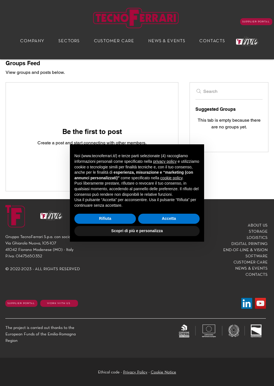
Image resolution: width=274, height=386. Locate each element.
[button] (32, 41)
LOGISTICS (257, 238)
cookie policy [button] (171, 178)
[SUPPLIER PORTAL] (256, 21)
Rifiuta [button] (105, 218)
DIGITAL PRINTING (249, 244)
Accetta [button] (169, 218)
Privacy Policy (135, 372)
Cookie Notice (163, 372)
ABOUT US (258, 225)
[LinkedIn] (246, 303)
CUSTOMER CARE (250, 262)
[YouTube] (260, 303)
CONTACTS (256, 275)
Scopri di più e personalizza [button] (137, 231)
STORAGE (258, 232)
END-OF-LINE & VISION (245, 250)
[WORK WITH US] (59, 303)
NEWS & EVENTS (251, 268)
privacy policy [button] (165, 161)
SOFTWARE (256, 256)
